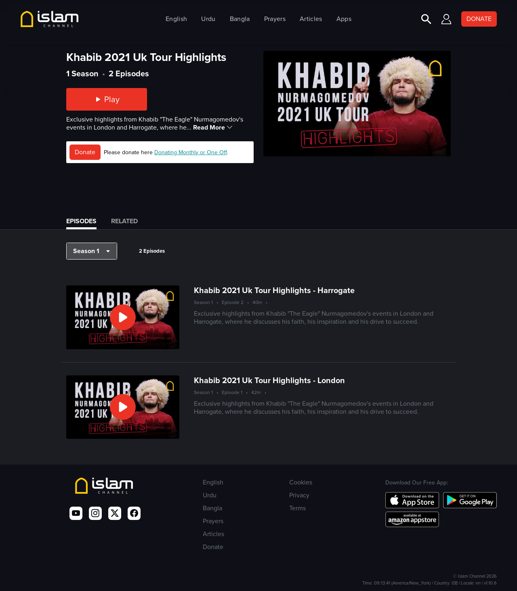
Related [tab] (124, 221)
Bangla (240, 18)
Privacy (299, 495)
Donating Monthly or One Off (190, 152)
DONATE (479, 18)
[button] (92, 251)
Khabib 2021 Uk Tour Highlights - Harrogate (274, 290)
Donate (85, 152)
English (176, 18)
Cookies (300, 482)
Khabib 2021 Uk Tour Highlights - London (269, 380)
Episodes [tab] (81, 221)
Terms (297, 508)
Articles (311, 18)
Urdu (208, 18)
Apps (343, 18)
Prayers (275, 18)
